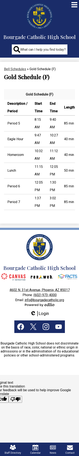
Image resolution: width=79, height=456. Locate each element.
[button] (39, 49)
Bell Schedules (15, 69)
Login (39, 313)
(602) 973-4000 (45, 295)
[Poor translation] (15, 399)
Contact (70, 449)
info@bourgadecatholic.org (44, 300)
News (53, 449)
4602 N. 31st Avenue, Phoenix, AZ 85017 (39, 290)
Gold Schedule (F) (39, 94)
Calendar (35, 449)
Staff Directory (12, 449)
